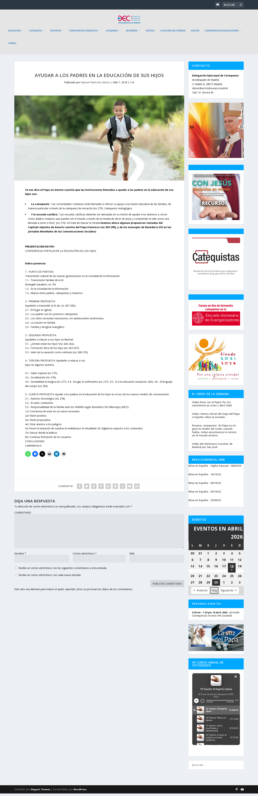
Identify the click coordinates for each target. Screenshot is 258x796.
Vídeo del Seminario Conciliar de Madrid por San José (212, 448)
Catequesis (112, 33)
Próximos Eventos (206, 606)
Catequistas (35, 33)
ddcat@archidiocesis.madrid (210, 90)
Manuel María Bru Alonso (95, 85)
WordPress (80, 791)
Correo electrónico (85, 556)
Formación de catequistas (83, 33)
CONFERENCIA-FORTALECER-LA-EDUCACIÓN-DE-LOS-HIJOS (60, 253)
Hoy (214, 593)
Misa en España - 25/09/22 (204, 502)
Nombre (20, 556)
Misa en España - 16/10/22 (204, 476)
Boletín (195, 33)
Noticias (150, 33)
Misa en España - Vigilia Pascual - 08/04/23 (214, 468)
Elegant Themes (40, 791)
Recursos (55, 33)
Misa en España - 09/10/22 (204, 485)
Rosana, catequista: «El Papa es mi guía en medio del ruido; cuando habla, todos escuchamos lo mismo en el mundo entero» (214, 433)
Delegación (14, 33)
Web (132, 556)
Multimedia (131, 33)
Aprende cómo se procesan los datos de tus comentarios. (99, 591)
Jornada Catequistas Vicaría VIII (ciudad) (215, 616)
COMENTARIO (22, 515)
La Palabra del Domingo (173, 33)
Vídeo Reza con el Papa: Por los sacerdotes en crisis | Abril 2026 (212, 406)
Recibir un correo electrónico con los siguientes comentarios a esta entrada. (63, 570)
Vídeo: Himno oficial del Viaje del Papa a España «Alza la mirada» (216, 418)
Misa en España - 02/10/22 (204, 494)
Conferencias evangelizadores (222, 33)
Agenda (12, 46)
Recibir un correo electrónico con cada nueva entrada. (50, 577)
